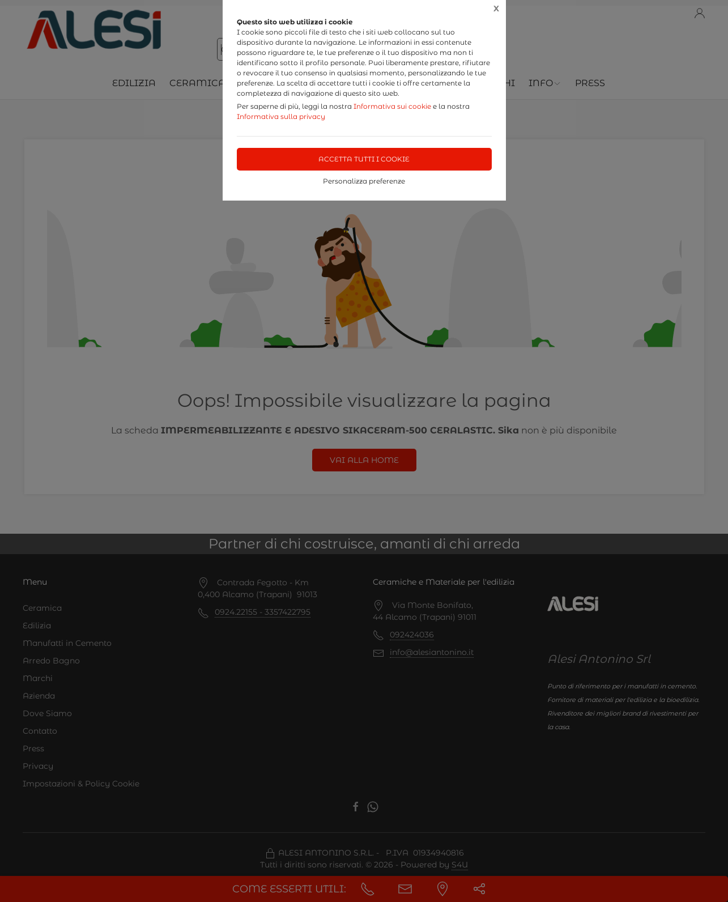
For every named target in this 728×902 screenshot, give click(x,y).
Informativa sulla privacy (281, 116)
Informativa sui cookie (392, 106)
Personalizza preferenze (364, 181)
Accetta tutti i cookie (364, 159)
